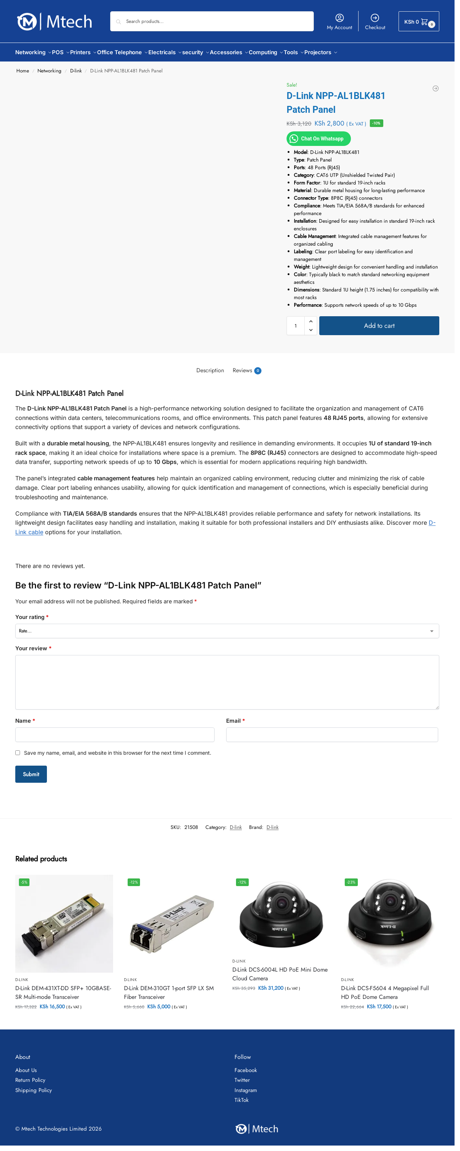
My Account (339, 22)
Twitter (242, 1076)
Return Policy (30, 1076)
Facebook (246, 1066)
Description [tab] (210, 366)
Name (25, 716)
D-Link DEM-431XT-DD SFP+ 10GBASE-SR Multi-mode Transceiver (63, 988)
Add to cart (379, 321)
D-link (76, 66)
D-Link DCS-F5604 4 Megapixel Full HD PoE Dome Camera (385, 988)
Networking (49, 66)
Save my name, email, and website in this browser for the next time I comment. (117, 749)
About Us (26, 1066)
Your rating (32, 613)
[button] (419, 21)
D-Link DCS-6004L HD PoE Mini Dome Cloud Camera (280, 970)
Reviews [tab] (247, 366)
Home (22, 66)
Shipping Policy (33, 1086)
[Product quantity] (296, 321)
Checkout (375, 22)
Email (235, 716)
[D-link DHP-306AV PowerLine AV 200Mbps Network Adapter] (435, 84)
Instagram (246, 1086)
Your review (33, 644)
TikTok (242, 1096)
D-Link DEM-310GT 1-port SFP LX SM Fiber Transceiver (169, 988)
